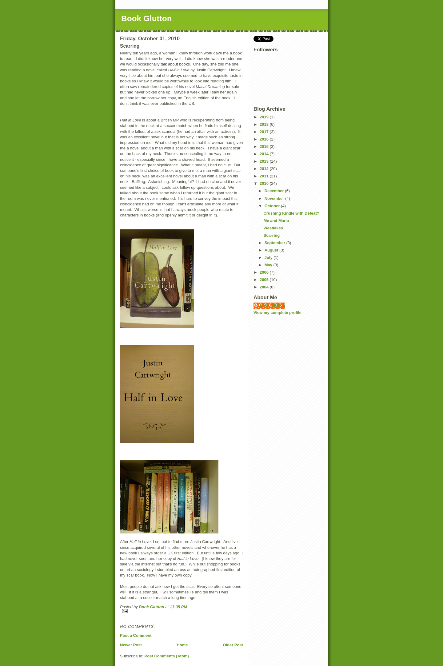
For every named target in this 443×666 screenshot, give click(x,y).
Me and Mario (276, 220)
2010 (265, 183)
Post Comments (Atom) (167, 656)
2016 (265, 139)
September (275, 242)
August (272, 250)
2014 (265, 154)
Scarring (271, 235)
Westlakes (273, 228)
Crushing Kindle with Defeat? (291, 213)
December (275, 190)
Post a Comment (136, 635)
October (273, 206)
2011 (265, 176)
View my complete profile (277, 312)
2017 (265, 131)
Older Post (233, 645)
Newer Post (131, 645)
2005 (265, 279)
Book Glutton (146, 18)
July (269, 257)
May (269, 265)
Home (182, 645)
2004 (265, 287)
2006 (265, 272)
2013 (265, 161)
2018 (265, 124)
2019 (265, 117)
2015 (265, 146)
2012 (265, 168)
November (275, 198)
